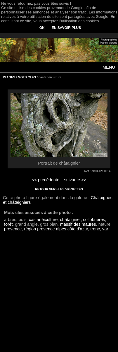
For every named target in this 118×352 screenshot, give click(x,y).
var (105, 229)
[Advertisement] (59, 294)
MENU (109, 67)
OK (42, 28)
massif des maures (78, 224)
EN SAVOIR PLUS (66, 28)
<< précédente (46, 179)
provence (13, 229)
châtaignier (70, 219)
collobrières (94, 219)
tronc (95, 229)
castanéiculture (43, 219)
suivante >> (75, 179)
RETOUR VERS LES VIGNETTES (59, 189)
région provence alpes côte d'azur (56, 229)
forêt (8, 224)
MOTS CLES (27, 77)
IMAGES (9, 77)
